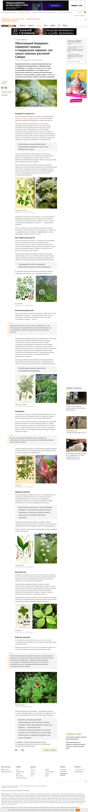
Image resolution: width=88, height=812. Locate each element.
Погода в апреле (5, 19)
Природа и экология (7, 92)
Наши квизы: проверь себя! (33, 19)
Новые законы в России (18, 19)
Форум (47, 773)
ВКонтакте (5, 769)
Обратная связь (20, 771)
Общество (24, 39)
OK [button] (78, 810)
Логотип (18, 773)
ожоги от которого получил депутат (27, 118)
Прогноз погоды (52, 12)
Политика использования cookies (9, 787)
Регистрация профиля (79, 15)
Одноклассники (6, 771)
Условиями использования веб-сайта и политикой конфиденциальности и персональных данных (76, 48)
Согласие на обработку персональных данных (74, 55)
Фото (32, 776)
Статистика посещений (63, 770)
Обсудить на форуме (50, 750)
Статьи (18, 39)
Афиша (47, 769)
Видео (47, 776)
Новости (33, 769)
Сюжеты (33, 773)
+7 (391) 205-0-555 (79, 769)
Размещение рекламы (63, 774)
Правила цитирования (73, 807)
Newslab (43, 742)
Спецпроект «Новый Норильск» (9, 20)
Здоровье (4, 95)
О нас (17, 769)
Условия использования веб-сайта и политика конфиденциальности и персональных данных (24, 786)
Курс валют (69, 12)
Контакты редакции (21, 778)
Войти (80, 12)
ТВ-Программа (49, 771)
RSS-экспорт (19, 776)
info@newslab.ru (79, 771)
